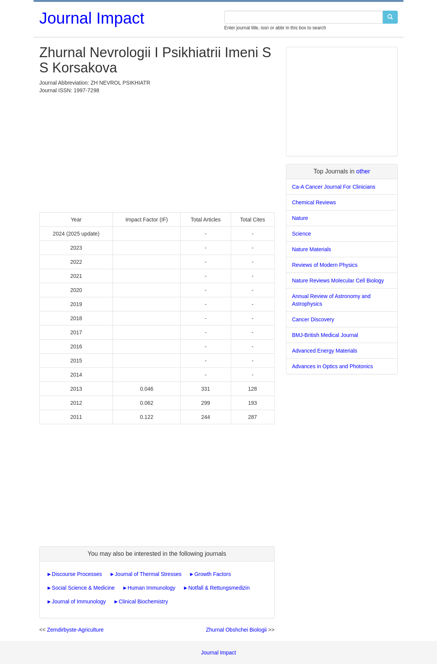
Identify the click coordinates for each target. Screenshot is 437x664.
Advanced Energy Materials (324, 351)
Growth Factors (212, 574)
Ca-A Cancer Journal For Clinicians (334, 187)
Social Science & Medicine (83, 588)
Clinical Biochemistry (143, 601)
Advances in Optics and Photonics (332, 366)
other (363, 171)
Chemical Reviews (314, 202)
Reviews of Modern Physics (325, 265)
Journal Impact (91, 18)
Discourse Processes (77, 574)
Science (301, 234)
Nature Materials (311, 249)
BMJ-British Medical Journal (325, 335)
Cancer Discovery (313, 319)
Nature (300, 218)
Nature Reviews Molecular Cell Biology (338, 280)
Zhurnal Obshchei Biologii (236, 630)
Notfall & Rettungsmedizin (219, 588)
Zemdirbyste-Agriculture (75, 630)
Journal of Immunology (79, 601)
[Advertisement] (157, 151)
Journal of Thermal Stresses (148, 574)
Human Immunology (151, 588)
